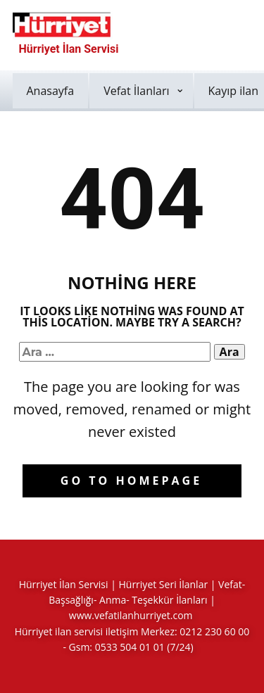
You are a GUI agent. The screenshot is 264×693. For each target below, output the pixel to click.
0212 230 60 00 (214, 631)
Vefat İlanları (136, 90)
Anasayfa (51, 90)
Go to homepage (131, 480)
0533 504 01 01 (130, 647)
